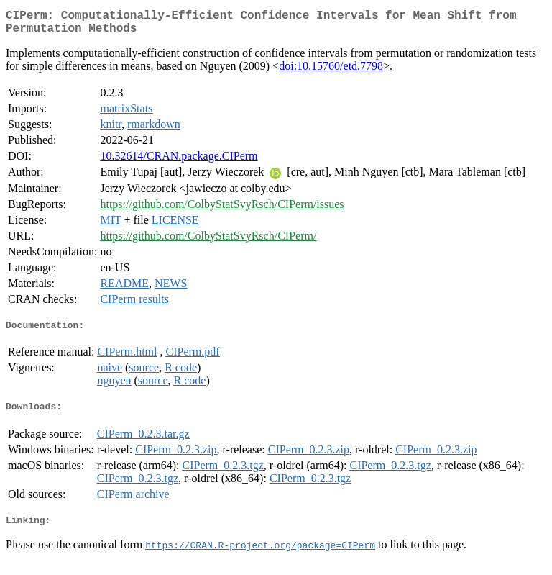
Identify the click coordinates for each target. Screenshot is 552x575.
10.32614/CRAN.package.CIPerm (178, 161)
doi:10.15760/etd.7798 (331, 71)
